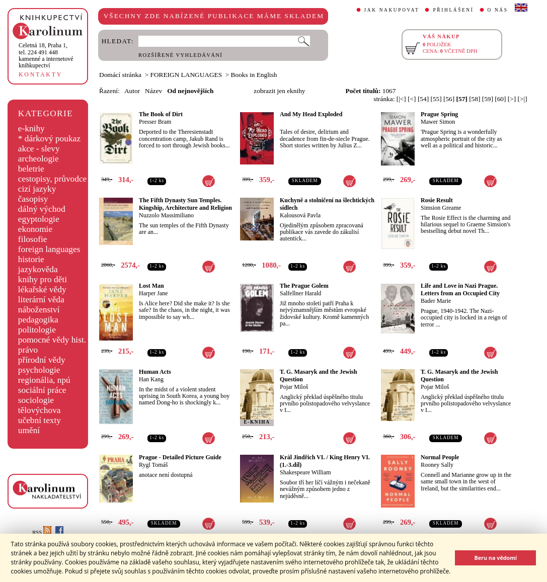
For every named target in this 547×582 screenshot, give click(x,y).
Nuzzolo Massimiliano (166, 215)
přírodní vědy (41, 360)
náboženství (39, 309)
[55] (435, 99)
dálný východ (41, 209)
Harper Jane (153, 293)
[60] (500, 99)
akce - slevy (39, 148)
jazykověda (38, 269)
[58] (474, 99)
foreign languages (49, 249)
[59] (487, 99)
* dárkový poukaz (49, 138)
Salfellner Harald (300, 293)
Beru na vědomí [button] (495, 557)
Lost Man (151, 285)
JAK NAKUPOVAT (392, 10)
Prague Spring (439, 114)
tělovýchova (39, 410)
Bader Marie (436, 300)
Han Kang (151, 379)
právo (28, 350)
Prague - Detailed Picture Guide (180, 457)
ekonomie (35, 229)
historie (31, 259)
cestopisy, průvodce (52, 179)
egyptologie (38, 219)
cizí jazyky (37, 189)
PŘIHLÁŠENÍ (453, 10)
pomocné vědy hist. (52, 340)
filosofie (32, 239)
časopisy (33, 199)
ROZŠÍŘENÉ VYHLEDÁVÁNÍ (180, 55)
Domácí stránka (120, 74)
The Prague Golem (304, 285)
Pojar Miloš (294, 386)
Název (153, 91)
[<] (412, 99)
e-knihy (31, 128)
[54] (423, 99)
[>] (512, 99)
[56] (448, 99)
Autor (132, 91)
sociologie (36, 400)
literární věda (41, 299)
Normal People (440, 457)
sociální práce (42, 390)
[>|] (522, 99)
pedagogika (38, 319)
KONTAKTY (40, 74)
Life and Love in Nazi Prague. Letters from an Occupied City (460, 289)
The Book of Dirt (161, 114)
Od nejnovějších (190, 91)
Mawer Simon (438, 121)
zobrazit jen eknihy (279, 91)
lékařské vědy (42, 289)
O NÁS (498, 10)
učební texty (39, 420)
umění (29, 430)
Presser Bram (155, 121)
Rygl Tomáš (153, 464)
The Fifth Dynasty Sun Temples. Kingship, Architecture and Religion (185, 204)
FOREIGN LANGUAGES (186, 74)
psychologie (39, 370)
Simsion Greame (441, 207)
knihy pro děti (42, 279)
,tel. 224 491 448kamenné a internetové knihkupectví (46, 55)
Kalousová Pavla (300, 215)
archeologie (38, 158)
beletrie (31, 169)
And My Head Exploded (311, 114)
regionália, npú (44, 380)
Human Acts (155, 371)
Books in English (254, 74)
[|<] (401, 99)
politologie (37, 330)
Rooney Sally (437, 464)
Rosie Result (437, 200)
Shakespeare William (305, 472)
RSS (41, 532)
